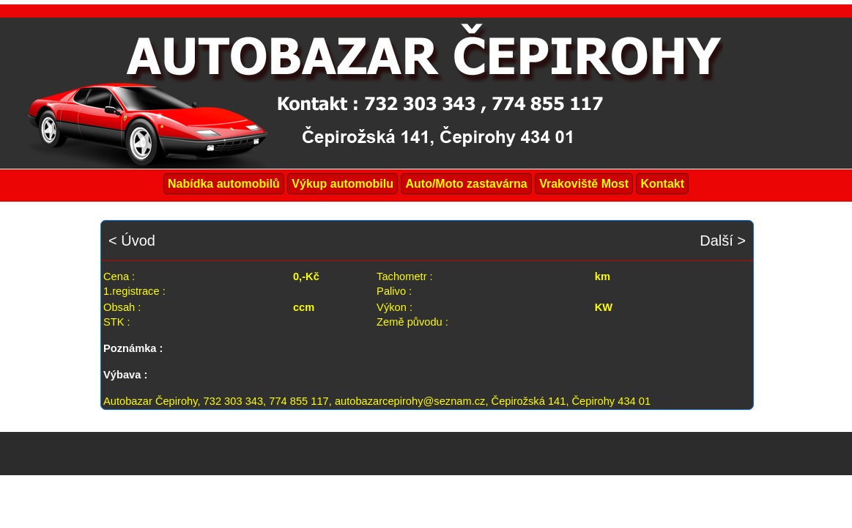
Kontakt (662, 183)
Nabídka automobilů (224, 183)
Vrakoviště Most (584, 183)
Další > (723, 240)
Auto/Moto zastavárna (466, 183)
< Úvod (131, 240)
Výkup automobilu (342, 183)
